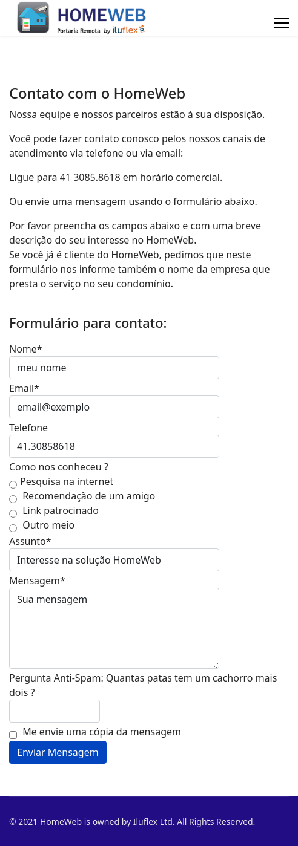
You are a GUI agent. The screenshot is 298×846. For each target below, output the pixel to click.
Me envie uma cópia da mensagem (95, 732)
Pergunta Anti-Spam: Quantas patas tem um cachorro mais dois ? (143, 685)
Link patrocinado (54, 511)
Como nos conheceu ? (58, 466)
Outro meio (41, 525)
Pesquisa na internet (61, 482)
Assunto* (30, 541)
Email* (24, 388)
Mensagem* (37, 580)
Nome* (25, 349)
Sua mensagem (114, 628)
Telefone (28, 427)
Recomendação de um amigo (82, 496)
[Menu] (281, 23)
